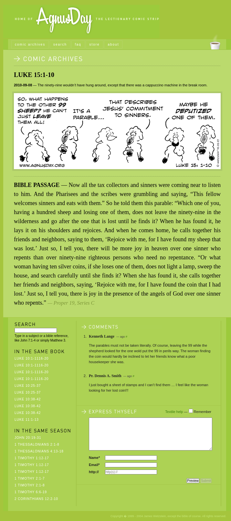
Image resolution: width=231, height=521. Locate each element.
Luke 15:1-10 (34, 74)
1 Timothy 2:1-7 (30, 478)
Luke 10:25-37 (28, 385)
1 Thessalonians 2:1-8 (37, 444)
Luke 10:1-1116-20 (31, 358)
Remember (202, 412)
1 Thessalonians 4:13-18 (39, 451)
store (94, 44)
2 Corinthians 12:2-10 (36, 499)
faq (78, 44)
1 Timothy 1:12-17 (32, 458)
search (60, 44)
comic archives (30, 44)
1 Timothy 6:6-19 (31, 492)
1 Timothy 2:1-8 (30, 485)
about (113, 44)
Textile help (174, 412)
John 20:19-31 (28, 438)
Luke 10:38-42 (28, 399)
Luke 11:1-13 (27, 419)
